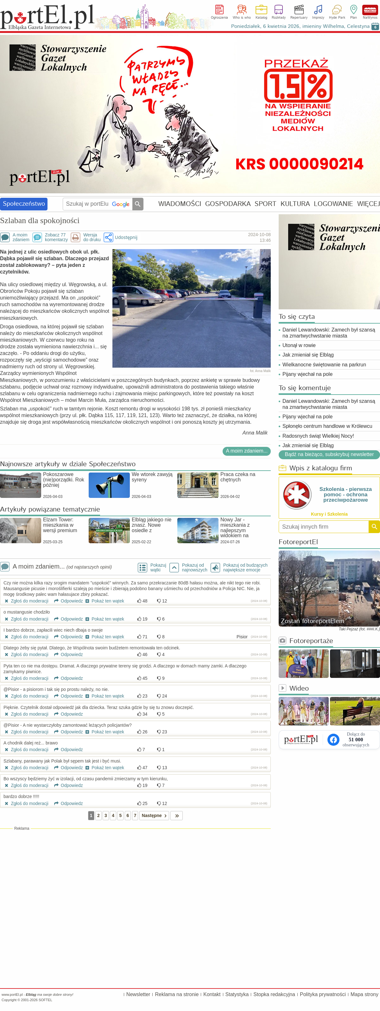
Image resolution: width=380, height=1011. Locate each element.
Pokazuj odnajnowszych (194, 567)
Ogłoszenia (219, 17)
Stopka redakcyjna (274, 994)
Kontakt (211, 994)
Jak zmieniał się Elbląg (308, 354)
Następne (155, 815)
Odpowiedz (66, 600)
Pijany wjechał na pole (307, 374)
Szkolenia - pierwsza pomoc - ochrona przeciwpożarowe (346, 494)
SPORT (265, 204)
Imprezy (318, 17)
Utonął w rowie (299, 345)
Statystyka (237, 994)
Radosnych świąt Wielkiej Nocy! (318, 436)
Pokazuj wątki (158, 567)
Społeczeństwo (24, 204)
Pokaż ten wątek (104, 600)
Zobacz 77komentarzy (56, 237)
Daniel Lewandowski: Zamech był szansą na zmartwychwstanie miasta (328, 332)
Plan (353, 17)
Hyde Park (337, 17)
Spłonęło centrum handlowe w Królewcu (327, 426)
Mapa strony (364, 994)
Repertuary (298, 17)
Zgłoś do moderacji (25, 600)
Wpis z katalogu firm (315, 468)
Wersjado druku (91, 237)
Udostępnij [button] (126, 237)
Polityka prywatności (323, 994)
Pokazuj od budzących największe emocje (245, 567)
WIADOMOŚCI (179, 204)
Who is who (242, 17)
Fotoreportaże (306, 641)
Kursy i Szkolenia (329, 514)
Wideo (294, 689)
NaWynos (370, 10)
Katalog (261, 17)
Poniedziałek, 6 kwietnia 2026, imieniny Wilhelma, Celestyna (300, 26)
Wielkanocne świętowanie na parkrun (324, 364)
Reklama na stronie (177, 994)
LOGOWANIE (333, 204)
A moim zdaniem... (247, 451)
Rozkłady (279, 17)
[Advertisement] (135, 877)
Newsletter (138, 994)
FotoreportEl (298, 542)
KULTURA (295, 204)
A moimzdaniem (21, 237)
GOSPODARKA (228, 204)
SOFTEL (45, 1000)
